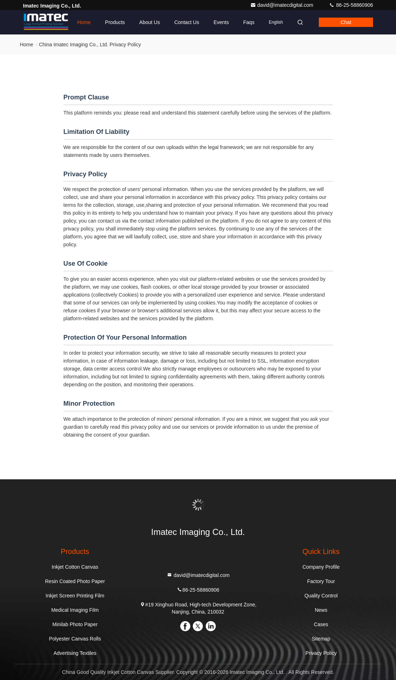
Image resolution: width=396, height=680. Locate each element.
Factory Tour (321, 581)
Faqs (249, 22)
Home (83, 22)
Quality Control (321, 596)
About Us (149, 22)
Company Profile (321, 567)
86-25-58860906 (351, 5)
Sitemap (321, 639)
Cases (321, 624)
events (221, 22)
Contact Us (186, 22)
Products (115, 22)
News (321, 610)
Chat (346, 22)
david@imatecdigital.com (282, 5)
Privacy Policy (321, 653)
